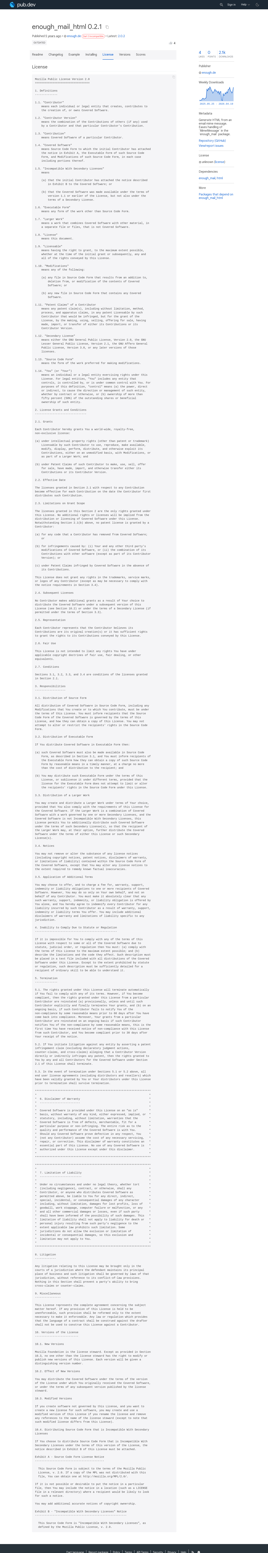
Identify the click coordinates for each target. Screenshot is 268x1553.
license (219, 162)
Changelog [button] (56, 54)
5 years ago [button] (53, 36)
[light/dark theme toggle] (257, 4)
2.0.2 (121, 36)
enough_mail (207, 178)
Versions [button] (124, 54)
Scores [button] (141, 54)
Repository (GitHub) (212, 141)
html (220, 178)
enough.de (72, 36)
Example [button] (74, 54)
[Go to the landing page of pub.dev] (22, 4)
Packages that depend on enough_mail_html (216, 196)
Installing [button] (91, 54)
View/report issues (211, 146)
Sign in (231, 4)
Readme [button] (37, 54)
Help (244, 4)
